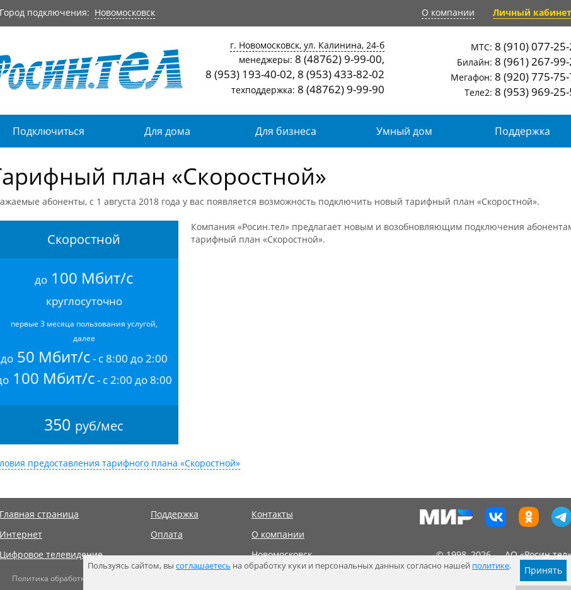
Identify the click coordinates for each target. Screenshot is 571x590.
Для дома (167, 131)
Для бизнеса (285, 131)
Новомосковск (125, 12)
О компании (448, 12)
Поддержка (175, 514)
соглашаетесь (203, 565)
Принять (543, 570)
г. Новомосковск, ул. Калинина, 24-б (307, 45)
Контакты (272, 514)
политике (490, 565)
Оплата (167, 534)
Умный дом (404, 131)
